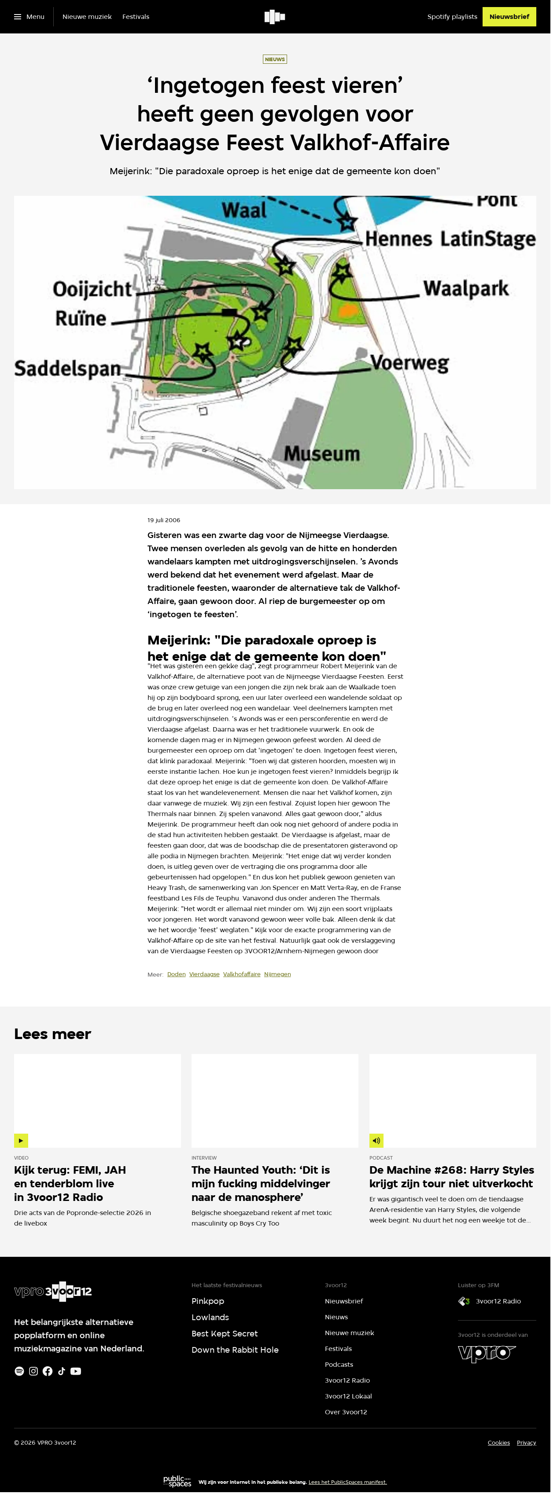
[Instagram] (33, 1371)
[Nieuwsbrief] (509, 16)
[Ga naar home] (275, 17)
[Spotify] (19, 1371)
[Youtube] (75, 1371)
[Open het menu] (29, 16)
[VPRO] (487, 1354)
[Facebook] (47, 1371)
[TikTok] (61, 1371)
